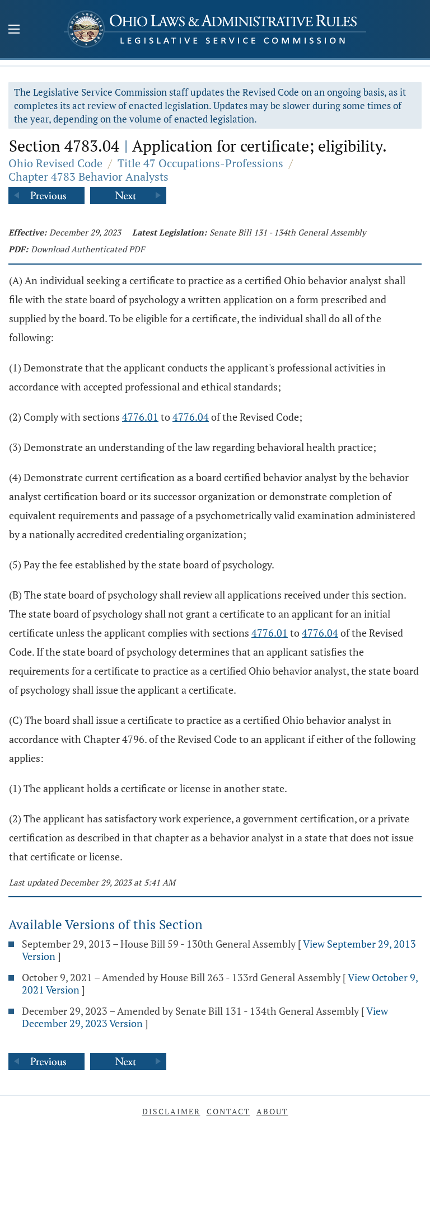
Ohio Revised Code (55, 163)
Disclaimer (171, 1111)
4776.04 (190, 416)
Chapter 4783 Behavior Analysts (88, 176)
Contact (228, 1111)
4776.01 (140, 416)
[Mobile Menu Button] (14, 30)
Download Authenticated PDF (87, 249)
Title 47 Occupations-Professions (200, 163)
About (272, 1111)
